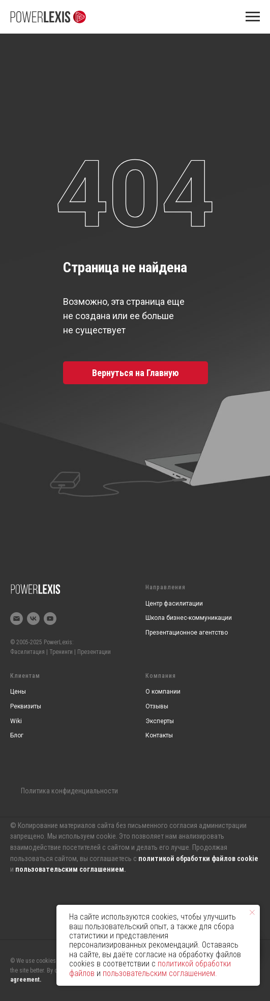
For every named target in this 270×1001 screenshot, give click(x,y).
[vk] (33, 618)
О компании (163, 691)
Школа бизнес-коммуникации (188, 617)
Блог (16, 735)
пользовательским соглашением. (160, 973)
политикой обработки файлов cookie (198, 858)
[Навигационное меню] (253, 17)
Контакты (159, 735)
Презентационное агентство (186, 632)
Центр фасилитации (174, 603)
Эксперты (159, 721)
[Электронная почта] (16, 618)
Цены (18, 691)
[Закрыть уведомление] (252, 912)
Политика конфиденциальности (69, 791)
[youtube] (50, 618)
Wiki (16, 721)
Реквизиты (25, 706)
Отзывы (156, 706)
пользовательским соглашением (69, 869)
